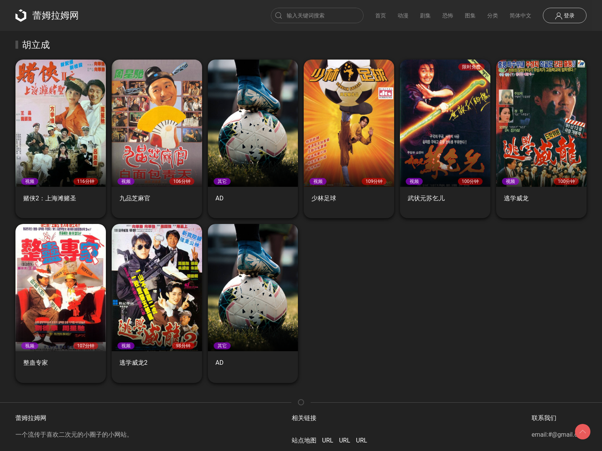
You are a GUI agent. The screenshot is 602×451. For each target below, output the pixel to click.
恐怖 (447, 15)
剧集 (425, 15)
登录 (565, 16)
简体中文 (520, 15)
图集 (470, 15)
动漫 (403, 15)
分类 (492, 15)
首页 (380, 15)
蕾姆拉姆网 (47, 15)
